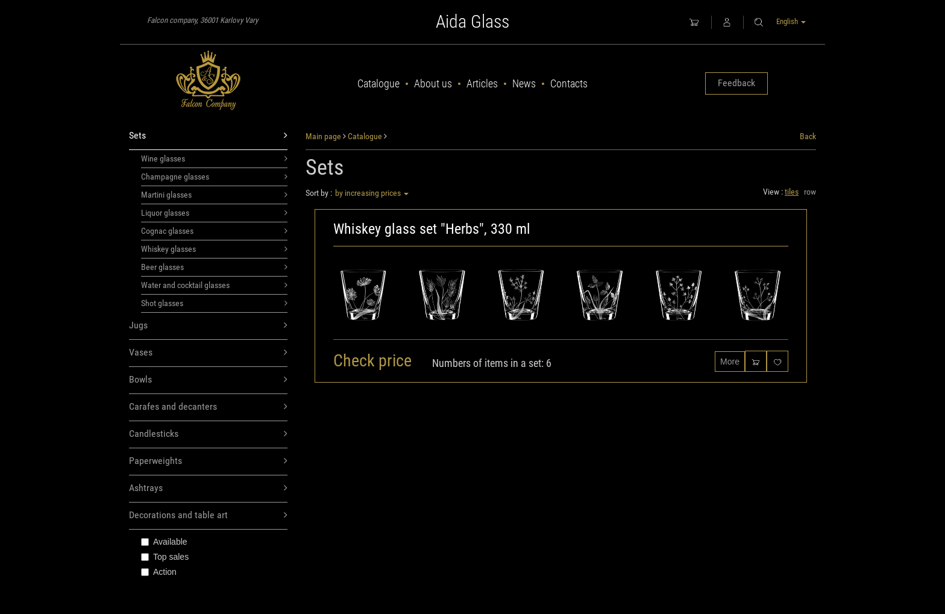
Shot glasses (214, 303)
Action (159, 572)
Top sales (165, 557)
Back (808, 136)
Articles (482, 83)
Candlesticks (208, 434)
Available (164, 542)
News (524, 83)
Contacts (569, 83)
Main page (323, 136)
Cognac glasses (214, 231)
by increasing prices (372, 193)
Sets (208, 136)
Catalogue (378, 83)
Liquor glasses (214, 213)
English (791, 21)
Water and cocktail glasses (214, 285)
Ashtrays (208, 488)
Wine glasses (214, 158)
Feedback (736, 83)
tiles (792, 191)
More (729, 361)
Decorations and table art (208, 515)
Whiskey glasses (214, 249)
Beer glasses (214, 267)
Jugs (208, 326)
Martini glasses (214, 195)
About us (433, 83)
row (810, 191)
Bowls (208, 380)
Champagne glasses (214, 177)
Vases (208, 353)
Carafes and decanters (208, 407)
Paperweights (208, 461)
